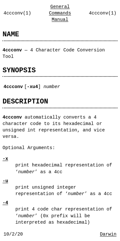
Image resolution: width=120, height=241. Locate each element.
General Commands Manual (60, 13)
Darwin (108, 234)
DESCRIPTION (25, 101)
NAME (11, 34)
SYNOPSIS (19, 70)
